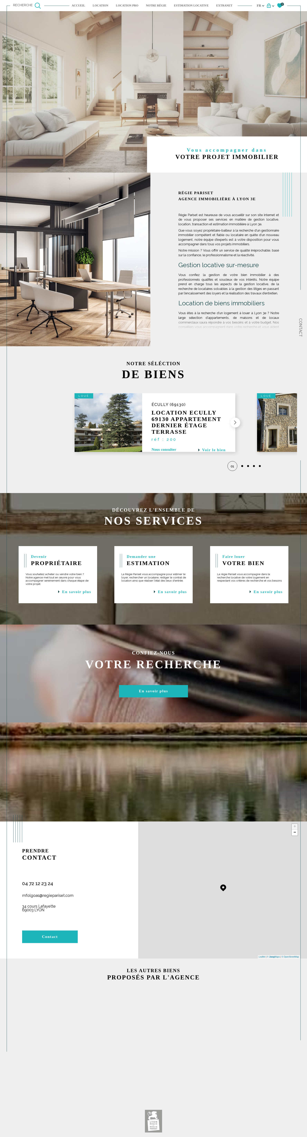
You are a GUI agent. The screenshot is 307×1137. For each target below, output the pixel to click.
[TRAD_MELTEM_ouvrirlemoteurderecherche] (27, 5)
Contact (300, 327)
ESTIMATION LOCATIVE (191, 5)
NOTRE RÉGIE (156, 5)
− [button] (294, 833)
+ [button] (294, 827)
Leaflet (262, 957)
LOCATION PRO (127, 5)
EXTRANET (224, 5)
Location (100, 5)
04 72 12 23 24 (37, 883)
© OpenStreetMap (290, 957)
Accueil (78, 5)
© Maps (273, 957)
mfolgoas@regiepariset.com (47, 895)
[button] (233, 422)
